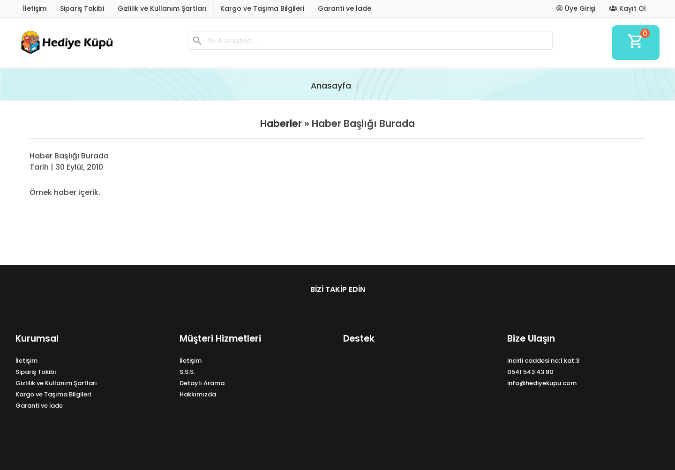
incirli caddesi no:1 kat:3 (543, 360)
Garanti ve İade (344, 8)
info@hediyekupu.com (542, 383)
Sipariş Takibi (82, 8)
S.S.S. (187, 371)
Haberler (281, 123)
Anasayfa (331, 85)
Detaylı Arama (202, 383)
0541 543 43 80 (530, 371)
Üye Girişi (575, 8)
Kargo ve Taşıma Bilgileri (262, 8)
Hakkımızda (198, 394)
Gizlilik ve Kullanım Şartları (162, 8)
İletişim (34, 8)
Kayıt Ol (627, 8)
